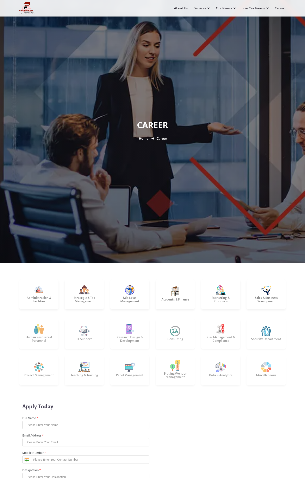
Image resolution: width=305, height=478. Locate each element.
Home (144, 138)
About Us (181, 8)
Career (279, 8)
